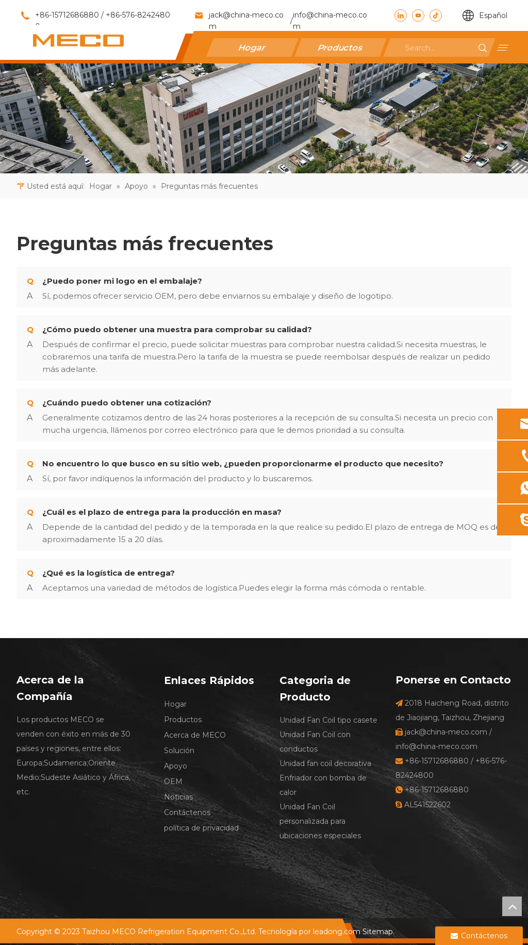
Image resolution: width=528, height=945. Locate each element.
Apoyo (175, 766)
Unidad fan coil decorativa (325, 763)
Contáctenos (187, 812)
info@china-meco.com (330, 20)
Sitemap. (378, 931)
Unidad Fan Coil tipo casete (328, 720)
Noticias (178, 797)
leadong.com (336, 931)
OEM (173, 781)
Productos (341, 47)
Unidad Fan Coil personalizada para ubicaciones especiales (320, 821)
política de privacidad (201, 828)
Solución (179, 750)
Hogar (252, 47)
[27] (264, 118)
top (512, 906)
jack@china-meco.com (246, 20)
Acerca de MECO (195, 735)
